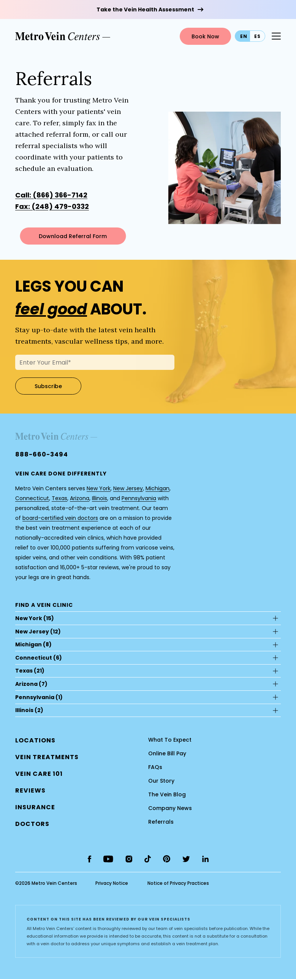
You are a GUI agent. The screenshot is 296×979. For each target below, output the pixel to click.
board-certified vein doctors (60, 518)
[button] (32, 824)
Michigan (157, 488)
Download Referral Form (73, 236)
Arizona (79, 498)
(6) (38, 658)
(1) (39, 697)
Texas (59, 498)
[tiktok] (147, 858)
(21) (29, 670)
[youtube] (108, 859)
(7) (31, 684)
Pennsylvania (139, 498)
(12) (38, 631)
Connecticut (32, 498)
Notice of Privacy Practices (178, 883)
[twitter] (186, 859)
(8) (33, 644)
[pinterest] (166, 858)
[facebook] (89, 859)
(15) (34, 618)
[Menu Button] (276, 36)
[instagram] (128, 859)
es (257, 36)
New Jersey (128, 488)
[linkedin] (205, 859)
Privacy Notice (111, 883)
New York (99, 488)
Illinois (99, 498)
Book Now (205, 36)
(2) (29, 710)
